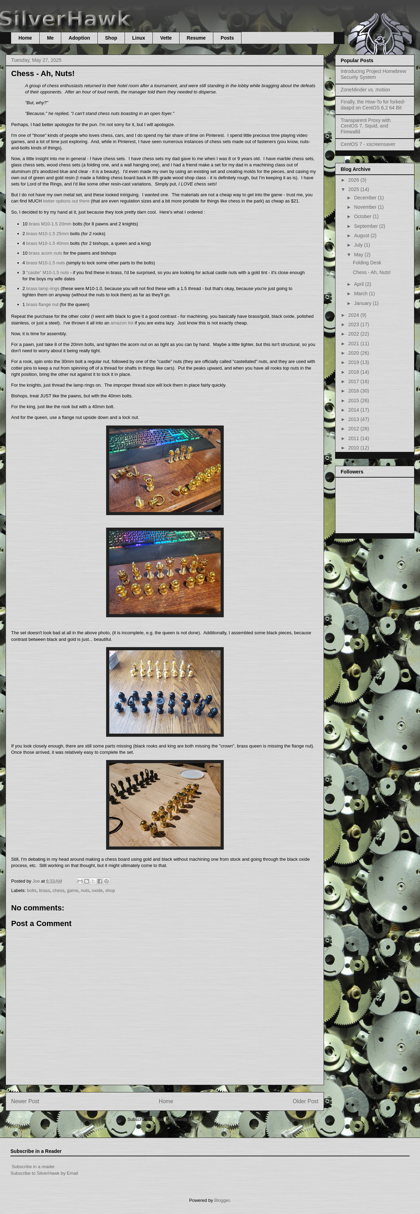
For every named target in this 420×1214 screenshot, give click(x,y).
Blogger (222, 1200)
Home (25, 38)
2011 (354, 438)
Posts (227, 38)
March (361, 293)
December (366, 197)
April (359, 284)
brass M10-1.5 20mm (50, 223)
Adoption (79, 38)
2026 (354, 180)
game (72, 890)
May (359, 254)
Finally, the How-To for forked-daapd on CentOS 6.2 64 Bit (373, 104)
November (366, 207)
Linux (138, 38)
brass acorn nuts (45, 253)
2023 (354, 324)
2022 (354, 334)
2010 (354, 448)
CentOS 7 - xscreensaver (368, 144)
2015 (354, 400)
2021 (354, 343)
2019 (354, 362)
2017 (354, 381)
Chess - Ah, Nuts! (372, 272)
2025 (354, 189)
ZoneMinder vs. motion (365, 89)
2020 (354, 353)
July (359, 245)
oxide (97, 890)
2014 (354, 410)
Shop (111, 38)
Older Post (305, 1101)
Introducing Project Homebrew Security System (373, 74)
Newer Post (25, 1101)
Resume (196, 38)
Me (50, 38)
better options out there (66, 201)
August (362, 235)
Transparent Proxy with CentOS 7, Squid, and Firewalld (365, 126)
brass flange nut (42, 304)
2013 (354, 419)
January (363, 303)
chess (58, 890)
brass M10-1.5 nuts (45, 262)
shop (110, 890)
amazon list (122, 322)
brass (44, 890)
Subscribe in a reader (33, 1166)
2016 (354, 391)
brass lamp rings (42, 288)
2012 (354, 428)
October (363, 216)
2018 (354, 372)
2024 (354, 315)
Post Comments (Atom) (178, 1119)
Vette (166, 38)
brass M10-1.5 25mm (47, 233)
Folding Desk (367, 262)
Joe (36, 881)
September (366, 226)
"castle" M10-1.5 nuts (47, 272)
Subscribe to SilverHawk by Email (44, 1173)
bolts (32, 890)
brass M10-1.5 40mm (47, 243)
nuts (85, 890)
